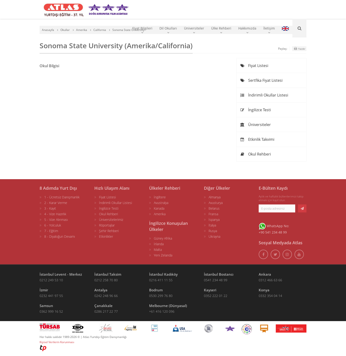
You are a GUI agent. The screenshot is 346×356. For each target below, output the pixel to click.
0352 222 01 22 (215, 295)
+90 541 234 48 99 (273, 232)
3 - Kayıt (50, 208)
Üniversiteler (194, 30)
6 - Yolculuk (52, 225)
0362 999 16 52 (51, 311)
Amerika (160, 214)
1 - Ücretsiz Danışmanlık (62, 197)
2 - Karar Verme (55, 202)
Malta (158, 249)
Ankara (265, 274)
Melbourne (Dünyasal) (168, 305)
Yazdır (299, 48)
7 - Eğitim (51, 231)
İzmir (44, 290)
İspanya (214, 219)
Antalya (100, 290)
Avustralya (161, 202)
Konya (264, 290)
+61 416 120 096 (161, 311)
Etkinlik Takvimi (257, 139)
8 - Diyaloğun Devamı (59, 236)
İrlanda (159, 244)
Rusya (213, 231)
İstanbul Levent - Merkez (61, 274)
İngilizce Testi (255, 109)
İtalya (212, 225)
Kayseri (210, 290)
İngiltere (160, 197)
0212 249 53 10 (51, 280)
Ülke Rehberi (221, 30)
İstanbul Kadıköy (163, 274)
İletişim (269, 30)
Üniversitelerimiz (111, 219)
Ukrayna (214, 236)
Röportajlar (107, 225)
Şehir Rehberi (109, 231)
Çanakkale (103, 305)
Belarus (214, 208)
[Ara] (299, 28)
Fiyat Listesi (254, 65)
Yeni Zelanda (163, 255)
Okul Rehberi (255, 154)
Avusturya (216, 202)
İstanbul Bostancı (218, 274)
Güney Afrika (163, 238)
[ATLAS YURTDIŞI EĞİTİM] (63, 9)
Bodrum (156, 290)
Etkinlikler (106, 236)
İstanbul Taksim (107, 274)
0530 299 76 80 (161, 295)
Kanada (159, 208)
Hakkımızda (247, 30)
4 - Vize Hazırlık (55, 214)
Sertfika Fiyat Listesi (261, 80)
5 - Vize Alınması (56, 219)
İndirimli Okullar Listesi (264, 95)
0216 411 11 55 (161, 280)
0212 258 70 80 (106, 280)
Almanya (215, 197)
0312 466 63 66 (270, 280)
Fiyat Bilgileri (142, 30)
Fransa (213, 214)
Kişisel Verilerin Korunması (57, 342)
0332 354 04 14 (270, 295)
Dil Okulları (168, 30)
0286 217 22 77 (106, 311)
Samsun (46, 305)
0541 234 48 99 (215, 280)
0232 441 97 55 (51, 295)
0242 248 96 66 (106, 295)
